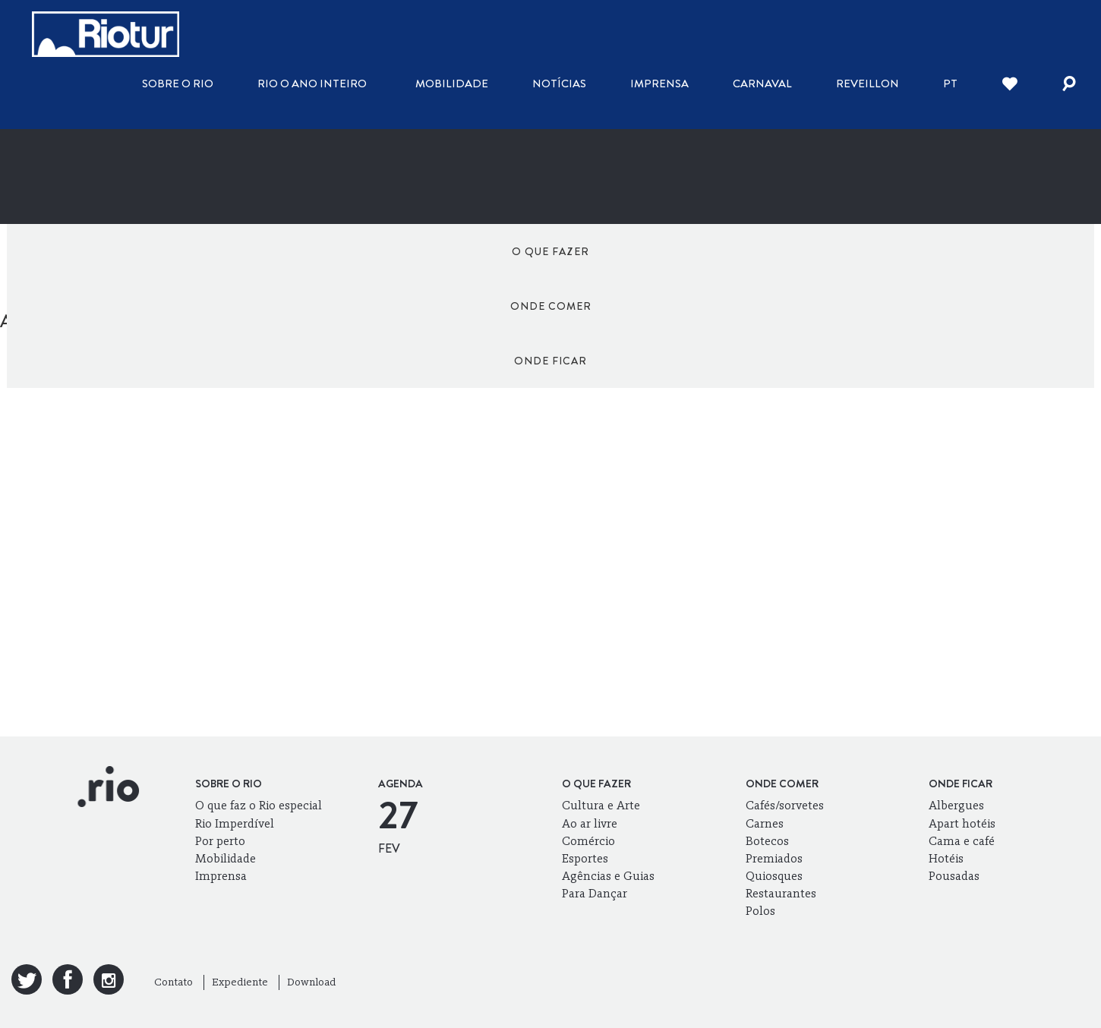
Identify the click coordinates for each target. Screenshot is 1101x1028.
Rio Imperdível (234, 823)
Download (311, 982)
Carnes (765, 823)
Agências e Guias (608, 876)
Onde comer (551, 251)
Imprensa (659, 83)
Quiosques (774, 876)
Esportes (585, 858)
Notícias (559, 83)
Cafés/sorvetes (785, 805)
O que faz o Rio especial (258, 805)
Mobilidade (451, 83)
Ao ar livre (589, 823)
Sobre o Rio (177, 83)
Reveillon (867, 83)
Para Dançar (594, 893)
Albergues (956, 805)
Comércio (588, 841)
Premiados (774, 858)
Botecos (767, 841)
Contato (173, 982)
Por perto (220, 841)
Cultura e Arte (601, 805)
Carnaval (762, 83)
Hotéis (946, 858)
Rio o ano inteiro (312, 83)
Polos (760, 910)
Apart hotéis (962, 823)
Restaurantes (781, 893)
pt (950, 83)
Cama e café (962, 841)
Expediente (240, 982)
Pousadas (954, 876)
